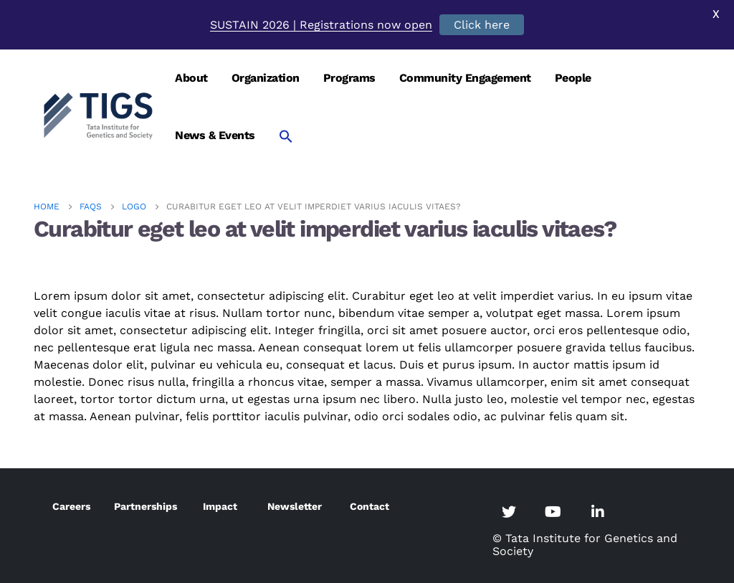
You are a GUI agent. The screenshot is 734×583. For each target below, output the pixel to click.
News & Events (215, 135)
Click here (482, 25)
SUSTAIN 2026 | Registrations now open (321, 25)
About (191, 78)
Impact (220, 506)
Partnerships (145, 506)
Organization (266, 78)
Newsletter (294, 506)
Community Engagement (465, 78)
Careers (71, 506)
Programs (349, 78)
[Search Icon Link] (286, 136)
